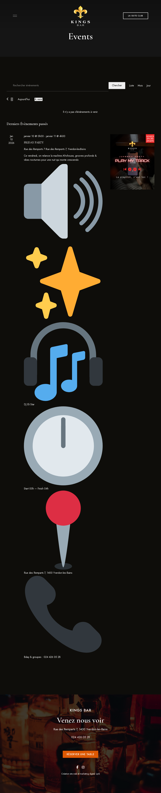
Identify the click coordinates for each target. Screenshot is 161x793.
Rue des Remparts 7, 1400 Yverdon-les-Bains (80, 729)
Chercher (117, 85)
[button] (135, 15)
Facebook (77, 767)
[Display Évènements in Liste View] (131, 85)
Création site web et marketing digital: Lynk (80, 773)
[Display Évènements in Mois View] (140, 85)
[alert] (80, 112)
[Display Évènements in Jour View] (149, 85)
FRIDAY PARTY (34, 142)
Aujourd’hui (24, 99)
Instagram (83, 767)
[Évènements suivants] (12, 99)
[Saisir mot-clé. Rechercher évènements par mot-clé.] (57, 85)
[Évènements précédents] (7, 98)
